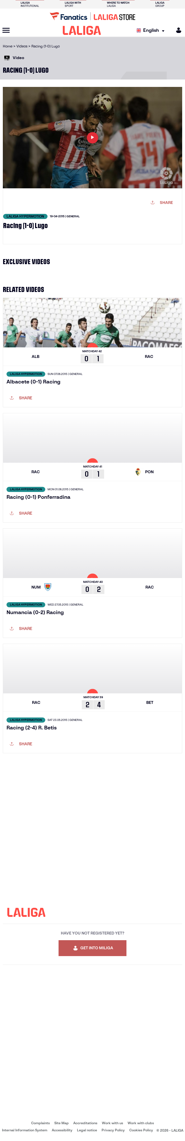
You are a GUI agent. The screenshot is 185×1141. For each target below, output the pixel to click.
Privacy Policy (113, 1130)
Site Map (61, 1123)
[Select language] (151, 31)
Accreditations (85, 1123)
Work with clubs (141, 1123)
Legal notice (87, 1130)
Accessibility (62, 1130)
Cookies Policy (141, 1130)
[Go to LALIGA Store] (92, 16)
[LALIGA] (82, 30)
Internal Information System (24, 1130)
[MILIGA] (177, 30)
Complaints (40, 1123)
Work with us (112, 1123)
